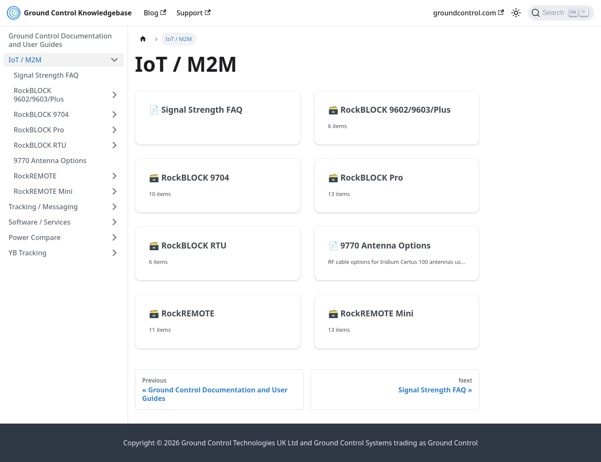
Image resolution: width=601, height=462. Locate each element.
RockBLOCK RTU (40, 145)
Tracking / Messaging (43, 206)
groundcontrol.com (468, 13)
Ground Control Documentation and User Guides (60, 40)
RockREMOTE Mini (43, 191)
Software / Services (39, 222)
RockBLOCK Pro (39, 130)
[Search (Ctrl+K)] (561, 12)
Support (193, 13)
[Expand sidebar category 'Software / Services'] (114, 222)
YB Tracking (28, 252)
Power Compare (35, 237)
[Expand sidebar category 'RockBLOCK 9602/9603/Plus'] (114, 95)
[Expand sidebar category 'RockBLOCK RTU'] (114, 145)
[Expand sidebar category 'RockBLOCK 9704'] (114, 114)
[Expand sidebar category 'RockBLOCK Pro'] (114, 130)
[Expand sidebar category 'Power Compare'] (114, 237)
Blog (155, 13)
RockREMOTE (35, 176)
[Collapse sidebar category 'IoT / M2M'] (114, 60)
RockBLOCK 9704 (41, 114)
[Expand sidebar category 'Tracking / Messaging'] (114, 206)
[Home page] (143, 39)
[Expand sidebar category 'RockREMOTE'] (114, 176)
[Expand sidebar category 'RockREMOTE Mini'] (114, 191)
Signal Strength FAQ (46, 75)
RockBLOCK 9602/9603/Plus (39, 95)
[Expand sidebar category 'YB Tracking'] (114, 253)
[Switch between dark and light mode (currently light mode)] (516, 13)
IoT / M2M (25, 59)
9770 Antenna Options (50, 160)
